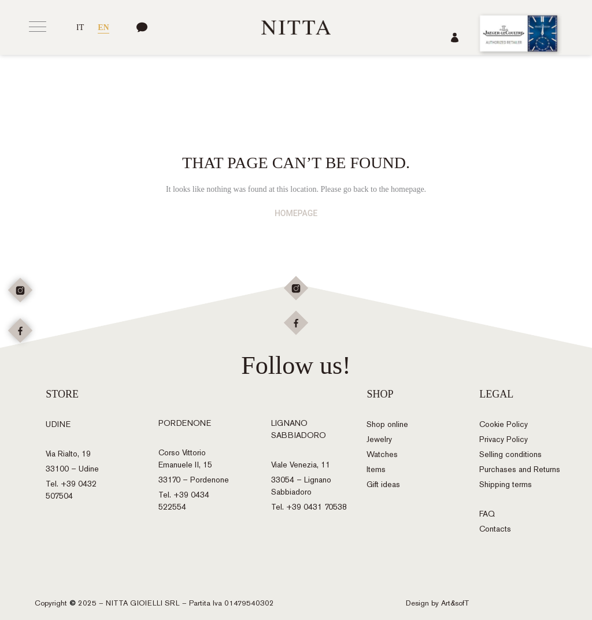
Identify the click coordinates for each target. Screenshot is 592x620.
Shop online (387, 424)
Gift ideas (383, 484)
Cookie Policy (503, 424)
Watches (382, 454)
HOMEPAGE (296, 213)
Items (376, 469)
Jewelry (379, 439)
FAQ (487, 514)
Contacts (495, 529)
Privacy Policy (503, 439)
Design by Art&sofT (437, 603)
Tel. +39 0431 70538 (309, 507)
